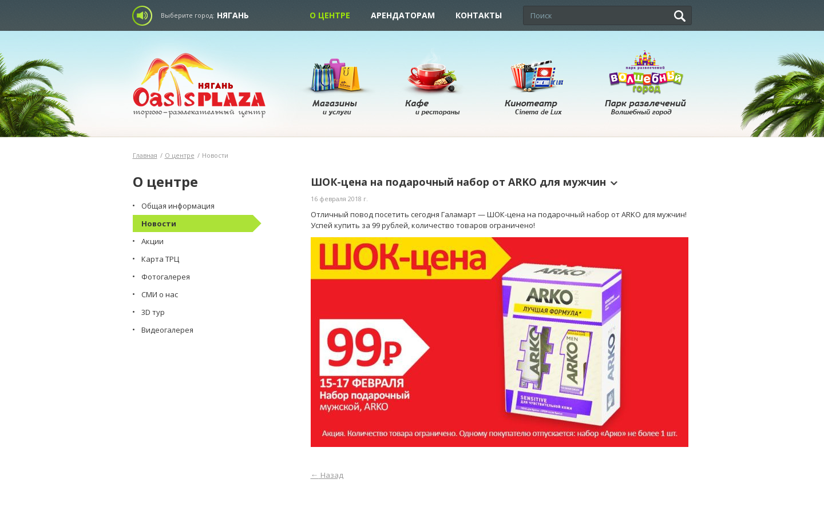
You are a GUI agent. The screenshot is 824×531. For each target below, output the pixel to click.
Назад (327, 475)
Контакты (478, 15)
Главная (145, 155)
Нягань (233, 15)
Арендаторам (403, 15)
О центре (330, 15)
